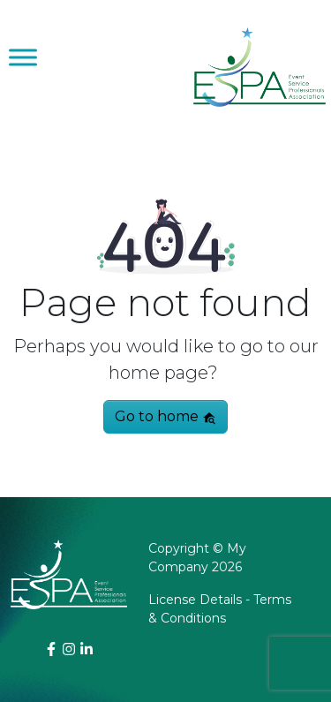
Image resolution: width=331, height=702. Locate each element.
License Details (195, 600)
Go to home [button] (165, 416)
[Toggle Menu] (23, 57)
